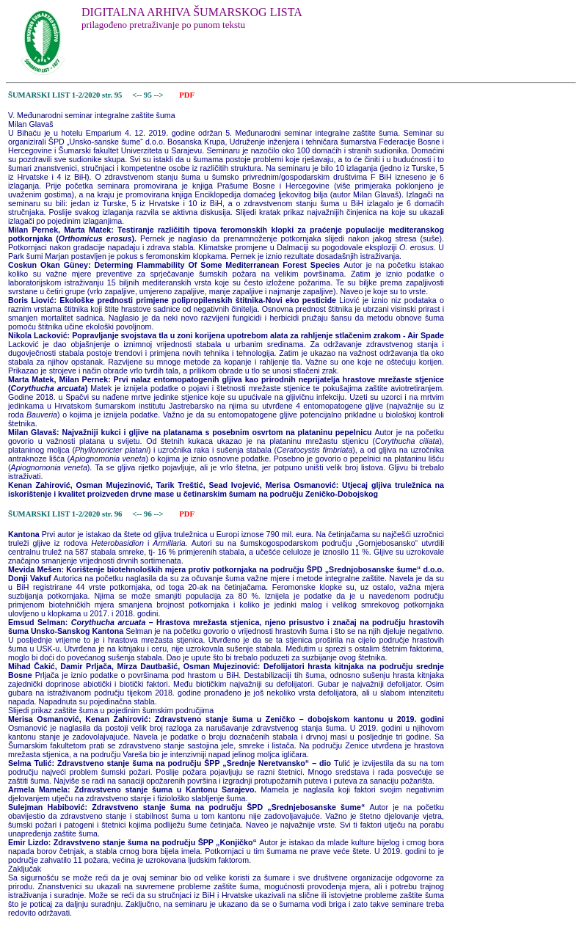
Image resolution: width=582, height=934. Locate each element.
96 (148, 514)
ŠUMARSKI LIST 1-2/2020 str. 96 (65, 514)
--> (159, 95)
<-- (138, 95)
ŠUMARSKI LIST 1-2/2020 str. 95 (65, 95)
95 (148, 95)
